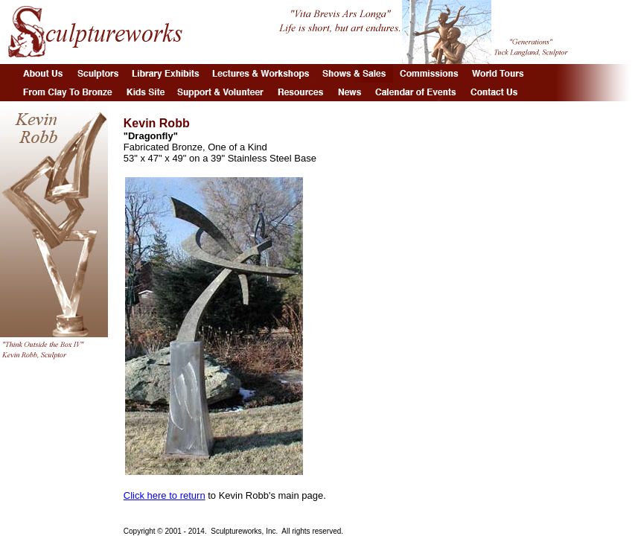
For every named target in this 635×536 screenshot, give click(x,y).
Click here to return (164, 495)
